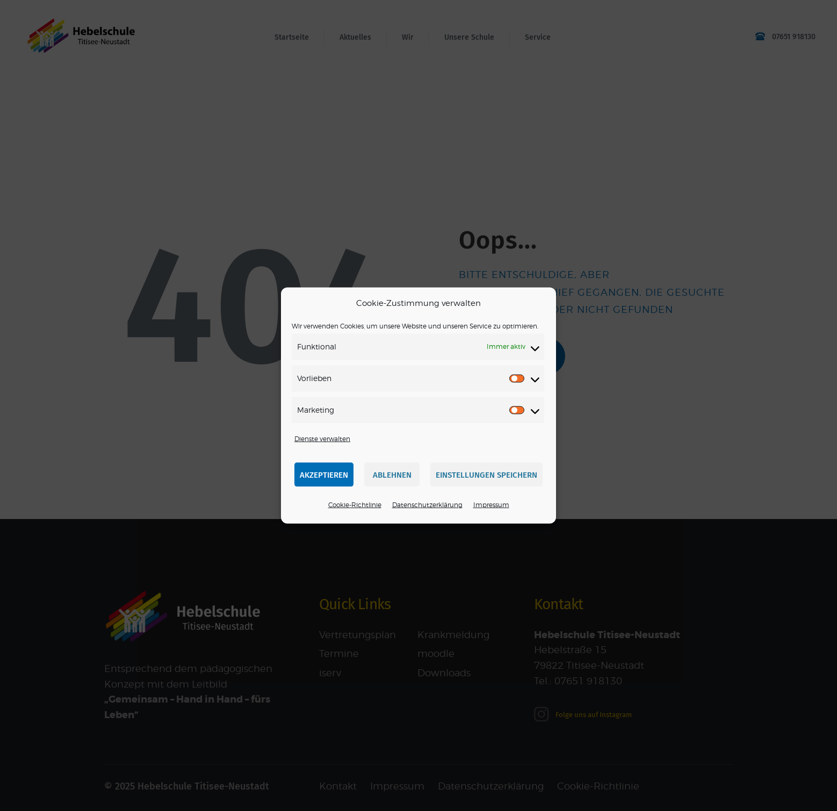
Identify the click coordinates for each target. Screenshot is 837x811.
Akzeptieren (324, 475)
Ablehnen (392, 475)
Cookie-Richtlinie (354, 505)
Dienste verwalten (322, 438)
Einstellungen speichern (486, 475)
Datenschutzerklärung (427, 505)
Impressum (491, 505)
